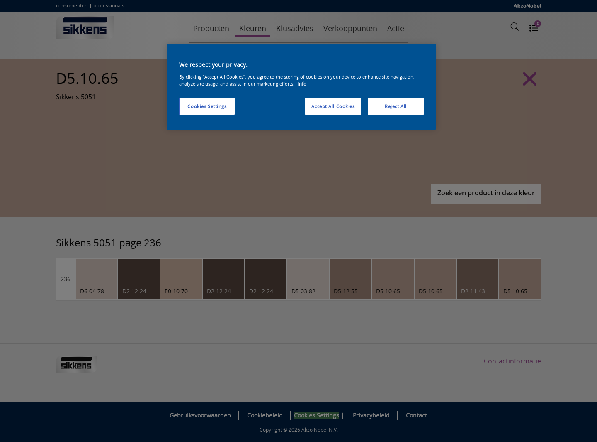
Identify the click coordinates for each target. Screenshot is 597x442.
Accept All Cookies (332, 106)
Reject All (396, 106)
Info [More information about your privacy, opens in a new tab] (302, 84)
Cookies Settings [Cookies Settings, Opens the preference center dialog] (206, 106)
